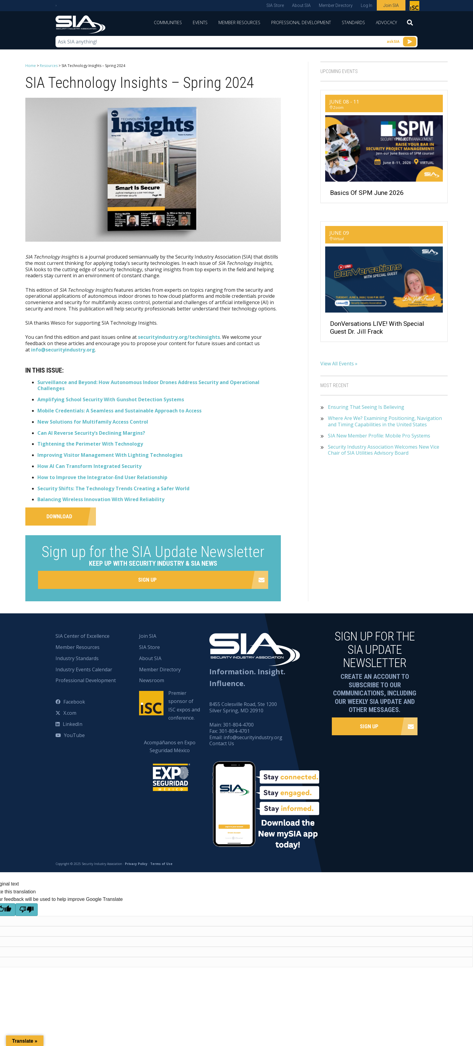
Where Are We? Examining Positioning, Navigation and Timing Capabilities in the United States (385, 421)
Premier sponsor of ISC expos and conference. (184, 705)
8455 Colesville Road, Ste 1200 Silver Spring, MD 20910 (243, 707)
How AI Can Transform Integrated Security (89, 466)
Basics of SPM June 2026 (367, 192)
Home (30, 65)
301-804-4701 (234, 731)
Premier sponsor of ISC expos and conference (415, 7)
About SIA (301, 5)
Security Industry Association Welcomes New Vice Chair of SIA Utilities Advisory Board (383, 450)
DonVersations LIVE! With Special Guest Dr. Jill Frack (377, 327)
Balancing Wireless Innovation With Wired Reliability (100, 499)
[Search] (409, 24)
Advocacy (386, 22)
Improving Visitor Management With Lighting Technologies (110, 455)
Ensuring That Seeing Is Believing (366, 407)
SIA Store (275, 5)
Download (59, 516)
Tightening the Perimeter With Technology (90, 443)
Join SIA (391, 5)
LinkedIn (72, 724)
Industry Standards (77, 658)
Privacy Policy (136, 864)
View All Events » (338, 363)
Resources (49, 65)
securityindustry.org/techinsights (179, 337)
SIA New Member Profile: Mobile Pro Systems (379, 436)
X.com (69, 713)
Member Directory (336, 5)
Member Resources (239, 22)
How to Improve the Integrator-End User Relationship (102, 477)
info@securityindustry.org (63, 349)
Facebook (74, 701)
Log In (366, 5)
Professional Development (301, 22)
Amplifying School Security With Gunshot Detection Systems (110, 399)
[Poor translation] (26, 909)
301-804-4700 (238, 724)
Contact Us (221, 743)
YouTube (74, 735)
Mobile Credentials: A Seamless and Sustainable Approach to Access (119, 410)
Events (200, 22)
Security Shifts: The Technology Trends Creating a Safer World (113, 488)
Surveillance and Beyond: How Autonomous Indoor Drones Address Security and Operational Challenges (148, 385)
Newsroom (151, 680)
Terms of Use (161, 864)
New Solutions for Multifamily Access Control (92, 421)
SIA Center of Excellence (83, 636)
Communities (168, 22)
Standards (353, 22)
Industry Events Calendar (84, 669)
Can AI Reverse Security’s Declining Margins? (91, 433)
